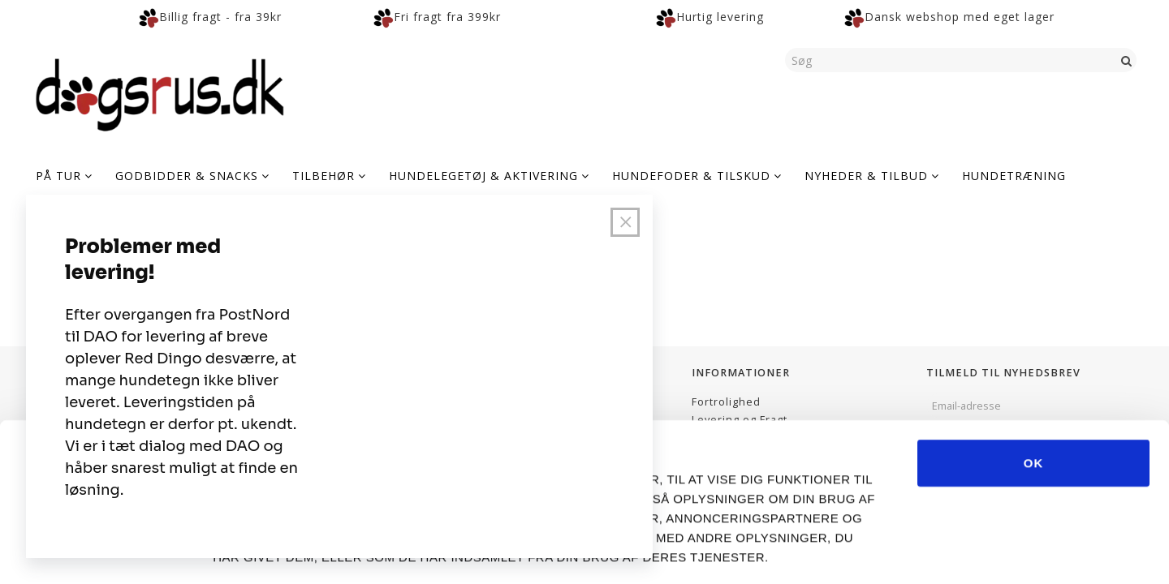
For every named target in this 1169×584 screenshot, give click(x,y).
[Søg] (1126, 60)
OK (1034, 392)
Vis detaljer (909, 552)
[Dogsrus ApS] (159, 92)
